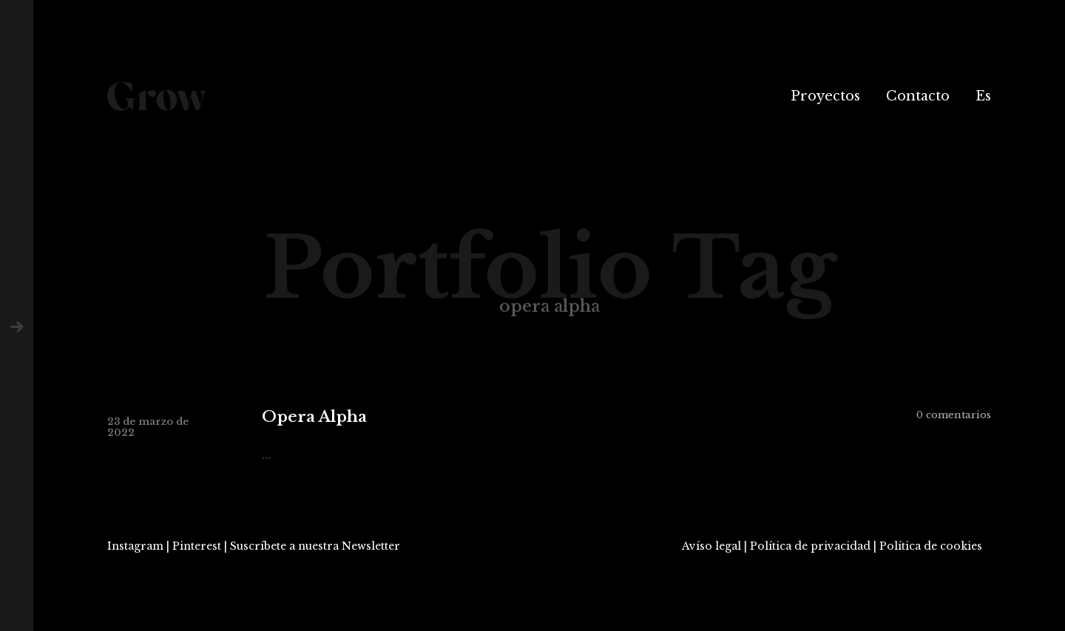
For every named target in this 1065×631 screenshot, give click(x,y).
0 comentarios (953, 415)
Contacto (918, 96)
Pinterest (196, 546)
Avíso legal (711, 546)
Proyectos (825, 96)
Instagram (135, 546)
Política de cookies (930, 546)
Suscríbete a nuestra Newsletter (315, 546)
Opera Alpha (314, 417)
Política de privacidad (810, 546)
